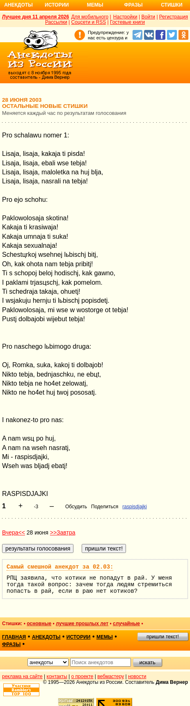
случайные (126, 623)
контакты (57, 676)
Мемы (95, 5)
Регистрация (173, 17)
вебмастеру (110, 676)
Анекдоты (18, 5)
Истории (57, 5)
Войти (148, 17)
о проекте (82, 676)
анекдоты (46, 637)
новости (137, 676)
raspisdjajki (134, 507)
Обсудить (76, 507)
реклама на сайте (22, 676)
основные (39, 623)
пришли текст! (163, 637)
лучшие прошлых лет (82, 623)
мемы (104, 637)
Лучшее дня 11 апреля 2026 (35, 17)
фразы (11, 644)
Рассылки (56, 22)
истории (78, 637)
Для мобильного (89, 17)
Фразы (133, 5)
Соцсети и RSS (88, 22)
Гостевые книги (127, 22)
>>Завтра (63, 532)
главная (14, 637)
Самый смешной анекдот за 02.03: (60, 567)
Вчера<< (13, 532)
